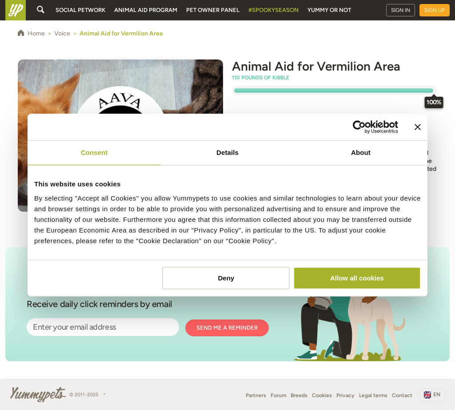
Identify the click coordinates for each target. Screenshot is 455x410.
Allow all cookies (357, 278)
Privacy (345, 395)
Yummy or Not (329, 10)
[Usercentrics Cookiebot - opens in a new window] (359, 127)
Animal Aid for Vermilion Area (316, 66)
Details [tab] (227, 152)
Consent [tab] (94, 152)
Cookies (322, 395)
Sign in (400, 10)
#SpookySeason (273, 10)
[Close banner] (418, 127)
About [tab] (361, 152)
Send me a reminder (227, 327)
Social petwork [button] (80, 10)
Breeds (299, 395)
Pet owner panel (212, 10)
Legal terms (373, 395)
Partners (256, 395)
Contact (402, 395)
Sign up (434, 10)
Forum (278, 395)
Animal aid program (145, 10)
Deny (226, 278)
